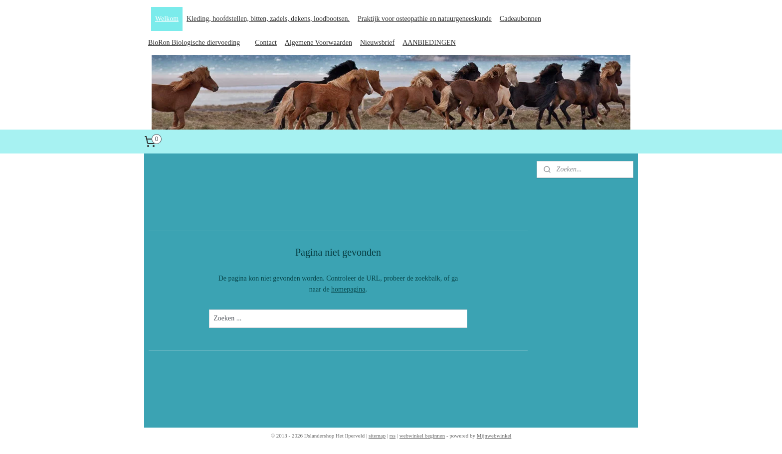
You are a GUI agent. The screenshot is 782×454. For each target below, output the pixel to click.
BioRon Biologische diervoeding (194, 42)
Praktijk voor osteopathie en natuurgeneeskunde (425, 18)
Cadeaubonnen (520, 18)
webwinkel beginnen (422, 436)
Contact (266, 42)
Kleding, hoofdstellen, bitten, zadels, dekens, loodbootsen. (268, 18)
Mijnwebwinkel (494, 436)
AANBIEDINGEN (429, 42)
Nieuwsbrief (377, 42)
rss (392, 436)
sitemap (377, 436)
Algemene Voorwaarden (318, 42)
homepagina (348, 289)
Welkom (167, 18)
